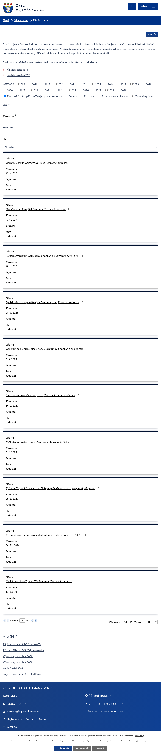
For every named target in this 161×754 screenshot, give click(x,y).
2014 (85, 84)
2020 (10, 90)
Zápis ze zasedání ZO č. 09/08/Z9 (22, 674)
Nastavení (99, 748)
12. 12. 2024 (13, 592)
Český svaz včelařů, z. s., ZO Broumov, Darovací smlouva (41, 581)
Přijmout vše (63, 748)
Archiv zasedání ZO (18, 75)
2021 (22, 90)
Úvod (6, 20)
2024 (60, 90)
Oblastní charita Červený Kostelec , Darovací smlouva (39, 163)
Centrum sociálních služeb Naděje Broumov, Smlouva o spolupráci (47, 349)
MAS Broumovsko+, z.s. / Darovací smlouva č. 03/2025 (40, 442)
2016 (111, 84)
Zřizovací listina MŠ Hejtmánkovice (23, 650)
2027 (98, 90)
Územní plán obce (17, 70)
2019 (149, 84)
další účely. (139, 735)
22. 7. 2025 (12, 173)
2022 (35, 90)
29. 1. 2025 (12, 499)
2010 (35, 84)
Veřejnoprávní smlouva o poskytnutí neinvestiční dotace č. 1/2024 (46, 535)
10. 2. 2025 (12, 406)
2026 (86, 90)
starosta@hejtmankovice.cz (23, 711)
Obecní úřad (21, 20)
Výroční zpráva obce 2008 (18, 656)
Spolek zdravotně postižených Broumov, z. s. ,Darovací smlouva (45, 302)
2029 (124, 90)
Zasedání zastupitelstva (115, 96)
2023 (48, 90)
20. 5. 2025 (12, 266)
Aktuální (11, 189)
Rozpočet (89, 96)
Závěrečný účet (144, 96)
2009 (22, 84)
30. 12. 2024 (13, 545)
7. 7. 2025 (11, 219)
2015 (98, 84)
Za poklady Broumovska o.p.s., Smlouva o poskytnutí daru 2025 (45, 256)
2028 (111, 90)
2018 (136, 84)
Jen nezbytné (82, 748)
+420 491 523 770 (17, 704)
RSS (152, 34)
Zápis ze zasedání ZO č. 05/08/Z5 (22, 644)
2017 (123, 84)
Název (6, 105)
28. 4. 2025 (12, 313)
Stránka (13, 620)
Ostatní (73, 96)
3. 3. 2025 (11, 359)
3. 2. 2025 (11, 452)
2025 (73, 90)
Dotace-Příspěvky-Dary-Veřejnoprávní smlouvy (34, 96)
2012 (60, 84)
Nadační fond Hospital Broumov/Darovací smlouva (38, 209)
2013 (73, 84)
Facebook (12, 727)
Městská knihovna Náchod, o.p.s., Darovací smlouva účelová (43, 395)
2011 (47, 84)
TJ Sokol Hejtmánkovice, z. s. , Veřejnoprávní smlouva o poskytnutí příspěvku (53, 488)
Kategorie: (8, 84)
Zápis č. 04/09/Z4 (13, 668)
